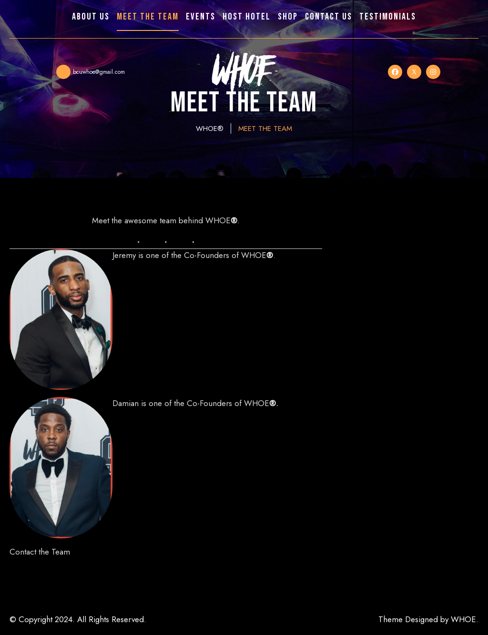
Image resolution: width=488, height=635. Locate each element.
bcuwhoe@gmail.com (99, 72)
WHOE (463, 619)
